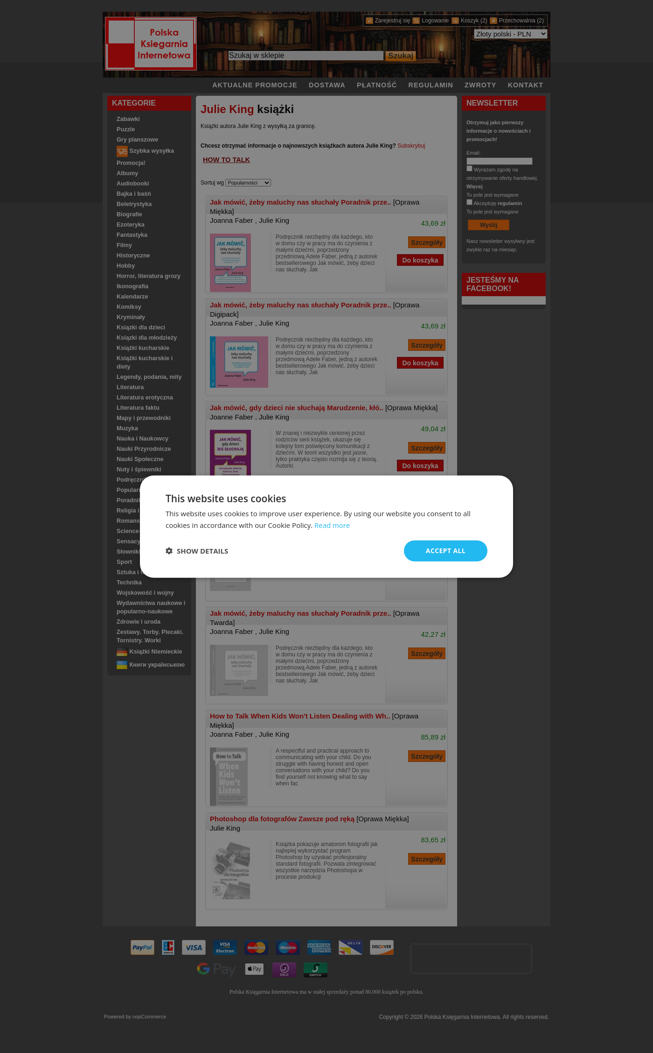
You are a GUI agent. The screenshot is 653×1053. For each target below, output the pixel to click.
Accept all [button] (445, 550)
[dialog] (326, 527)
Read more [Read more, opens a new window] (332, 525)
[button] (197, 551)
